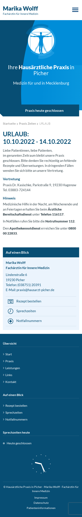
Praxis (9, 361)
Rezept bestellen (28, 301)
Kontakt (10, 382)
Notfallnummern (29, 321)
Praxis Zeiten (27, 123)
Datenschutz (41, 502)
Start (8, 354)
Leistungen (12, 368)
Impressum (41, 497)
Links (8, 375)
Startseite (9, 123)
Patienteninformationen (41, 508)
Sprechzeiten (26, 311)
